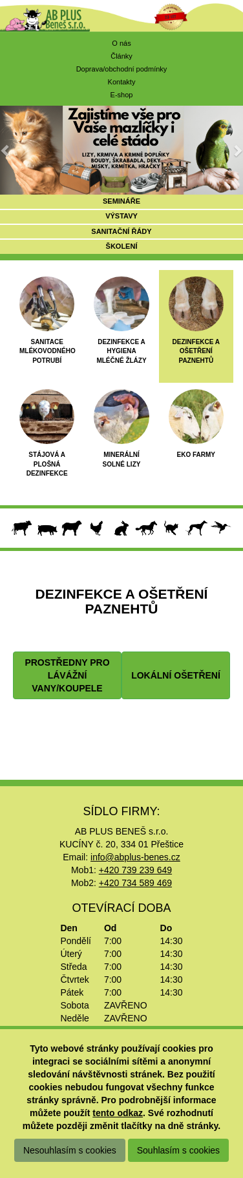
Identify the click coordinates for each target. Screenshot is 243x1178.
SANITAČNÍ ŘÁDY (121, 231)
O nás (121, 43)
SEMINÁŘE (121, 201)
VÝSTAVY (121, 216)
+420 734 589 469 (135, 883)
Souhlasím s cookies (178, 1150)
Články (121, 56)
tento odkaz (117, 1113)
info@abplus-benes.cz (135, 857)
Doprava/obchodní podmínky (121, 69)
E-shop (122, 95)
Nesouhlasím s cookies (69, 1150)
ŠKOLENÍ (122, 246)
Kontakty (122, 82)
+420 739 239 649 (135, 870)
